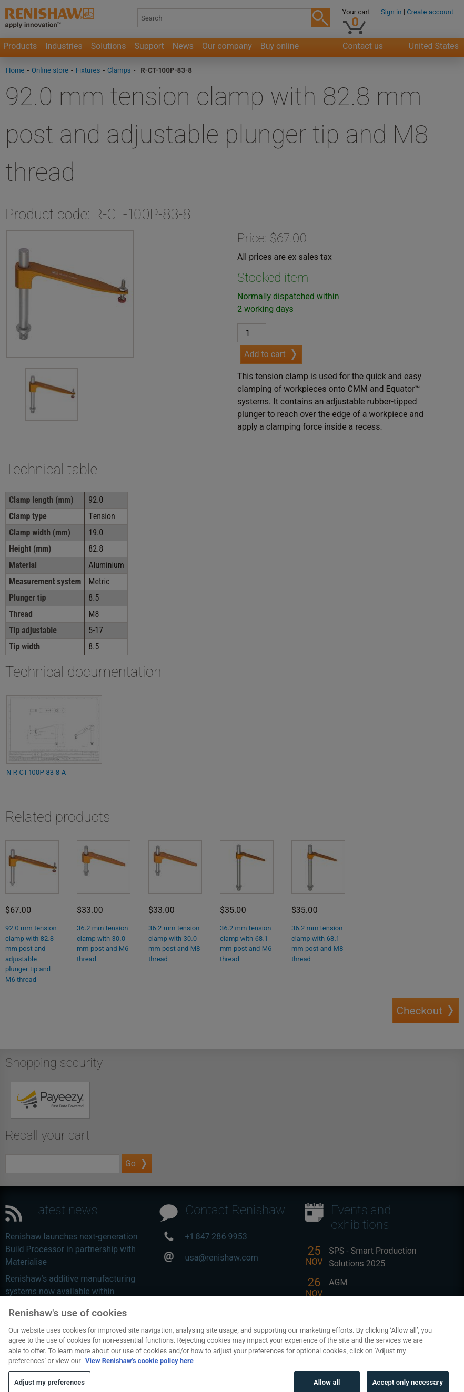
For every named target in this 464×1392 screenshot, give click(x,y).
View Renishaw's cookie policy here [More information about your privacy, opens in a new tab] (139, 1371)
